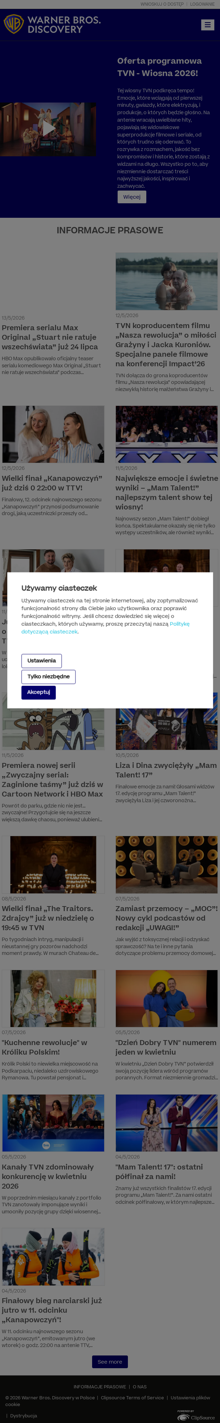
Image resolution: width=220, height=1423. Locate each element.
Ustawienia (41, 660)
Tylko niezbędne (48, 677)
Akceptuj (38, 692)
